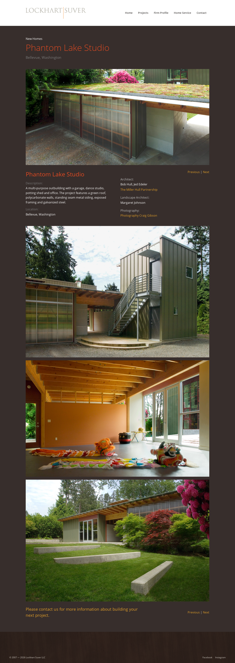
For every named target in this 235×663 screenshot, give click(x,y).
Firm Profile (161, 13)
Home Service (182, 13)
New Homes (34, 39)
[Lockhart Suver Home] (56, 13)
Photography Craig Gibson (138, 215)
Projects (143, 13)
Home (129, 13)
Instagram (220, 657)
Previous (194, 172)
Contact (202, 13)
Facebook (207, 657)
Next (206, 172)
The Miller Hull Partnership (139, 190)
